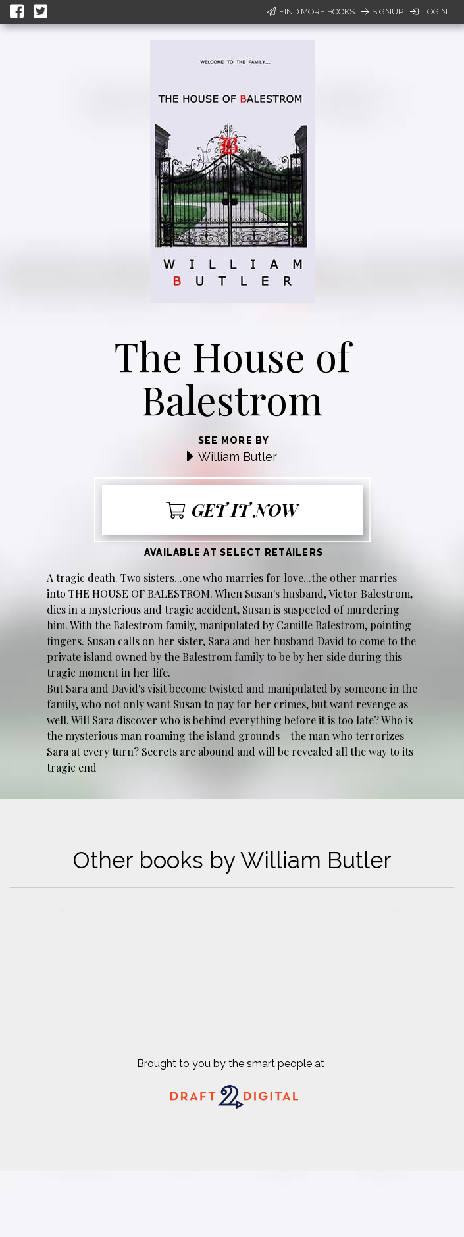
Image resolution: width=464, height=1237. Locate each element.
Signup (382, 11)
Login (429, 11)
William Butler (237, 456)
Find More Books (311, 11)
